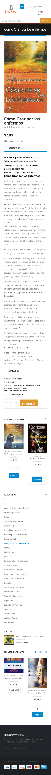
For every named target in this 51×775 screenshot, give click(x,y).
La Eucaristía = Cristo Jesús (16, 561)
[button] (36, 651)
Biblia (6, 517)
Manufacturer (16, 394)
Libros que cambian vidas (15, 388)
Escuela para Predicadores (15, 534)
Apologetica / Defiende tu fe (17, 508)
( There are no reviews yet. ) (26, 127)
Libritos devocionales (13, 569)
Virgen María (9, 622)
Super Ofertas (10, 600)
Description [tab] (14, 148)
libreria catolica (10, 565)
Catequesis (9, 525)
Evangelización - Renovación (27, 385)
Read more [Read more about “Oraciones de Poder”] (15, 690)
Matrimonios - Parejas (14, 587)
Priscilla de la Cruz (12, 591)
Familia (7, 547)
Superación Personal (13, 605)
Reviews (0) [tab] (14, 371)
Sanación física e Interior (15, 391)
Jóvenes (7, 556)
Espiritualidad (9, 452)
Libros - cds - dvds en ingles (16, 574)
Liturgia (7, 583)
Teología (8, 609)
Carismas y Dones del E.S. (15, 521)
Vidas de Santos (11, 618)
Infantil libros (10, 552)
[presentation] (42, 419)
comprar (30, 404)
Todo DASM (37, 456)
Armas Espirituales (12, 512)
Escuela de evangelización (15, 530)
